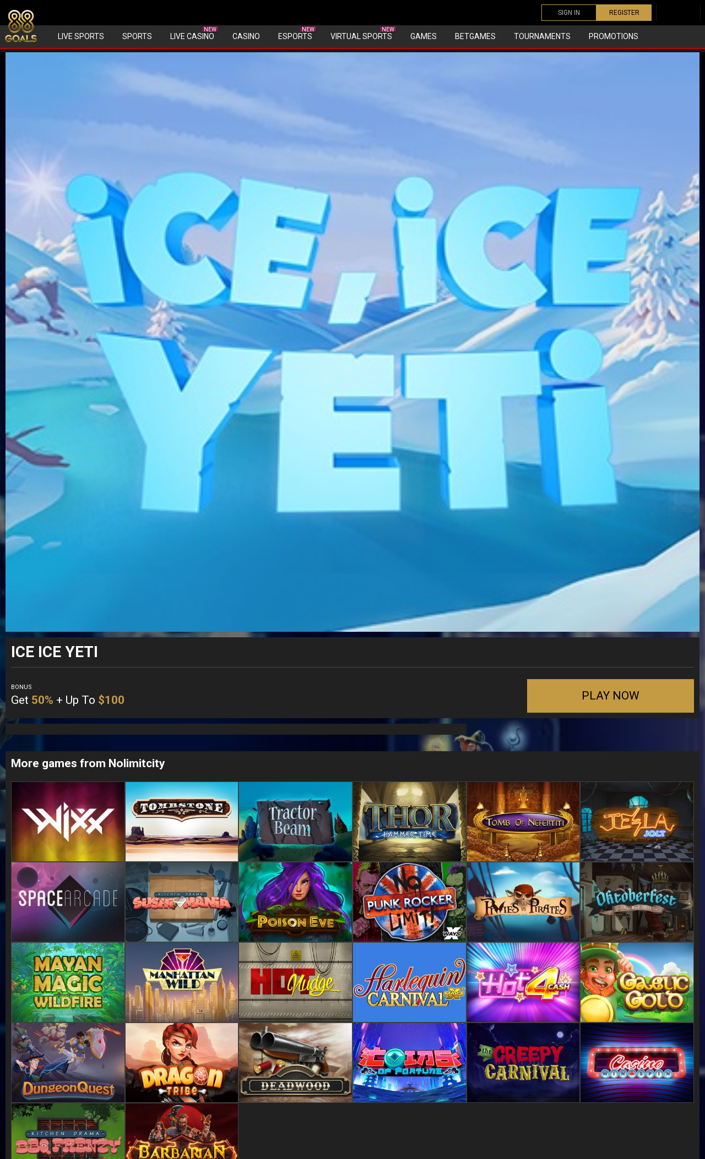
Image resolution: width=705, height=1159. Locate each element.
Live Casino (194, 33)
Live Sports (81, 36)
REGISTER (624, 13)
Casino (246, 36)
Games (423, 36)
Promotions (613, 36)
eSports (297, 33)
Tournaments (542, 36)
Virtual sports (363, 33)
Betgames (475, 36)
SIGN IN (569, 13)
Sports (137, 36)
